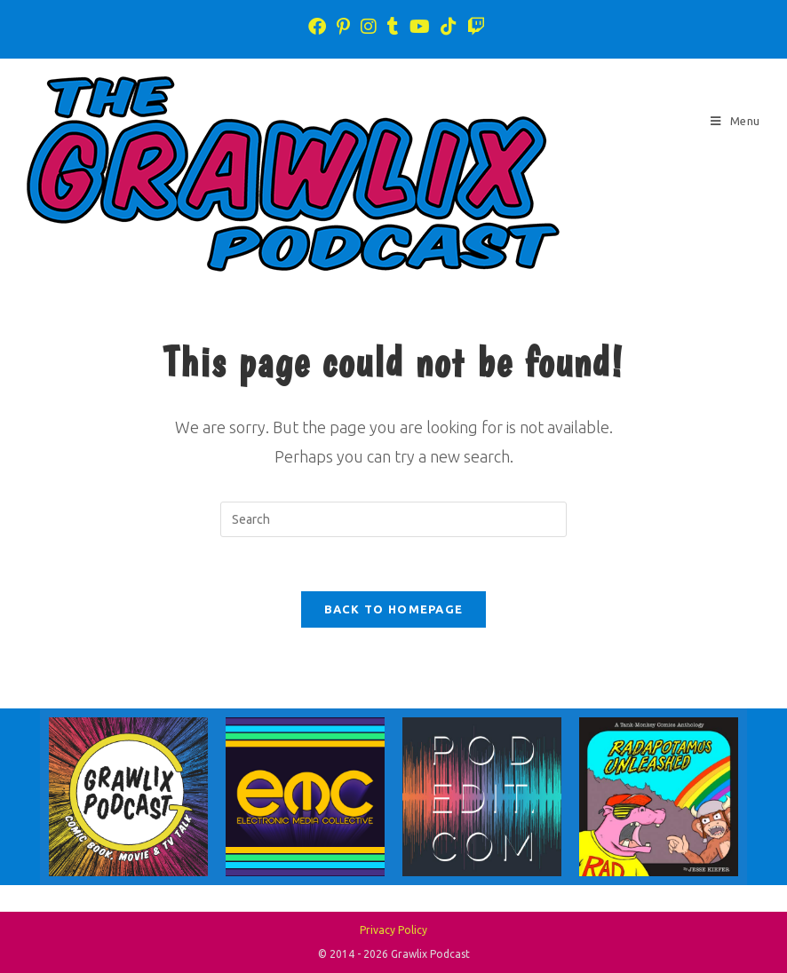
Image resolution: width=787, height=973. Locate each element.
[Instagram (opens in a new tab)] (368, 27)
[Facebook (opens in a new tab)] (317, 27)
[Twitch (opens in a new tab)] (473, 27)
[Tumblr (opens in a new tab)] (393, 27)
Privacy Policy (393, 930)
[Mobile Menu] (735, 121)
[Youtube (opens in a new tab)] (419, 27)
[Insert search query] (393, 519)
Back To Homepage (394, 609)
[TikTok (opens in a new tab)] (448, 27)
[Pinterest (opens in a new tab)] (343, 27)
